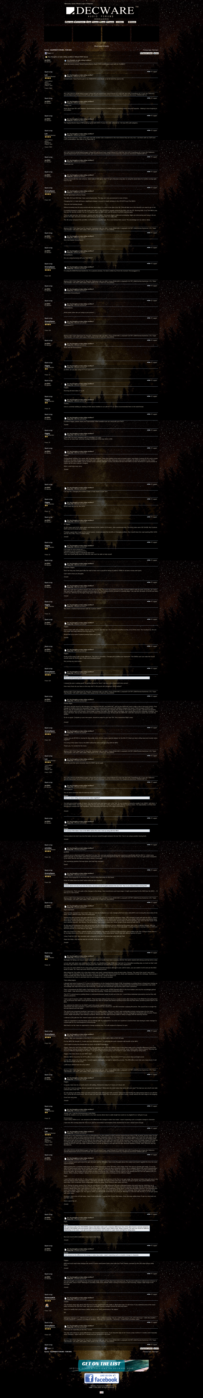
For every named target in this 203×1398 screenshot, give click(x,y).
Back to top (48, 72)
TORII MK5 (68, 50)
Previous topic (147, 50)
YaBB (90, 1387)
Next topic (155, 50)
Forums (46, 50)
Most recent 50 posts (101, 46)
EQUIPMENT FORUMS (57, 50)
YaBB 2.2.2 (108, 1386)
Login (83, 3)
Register (90, 3)
